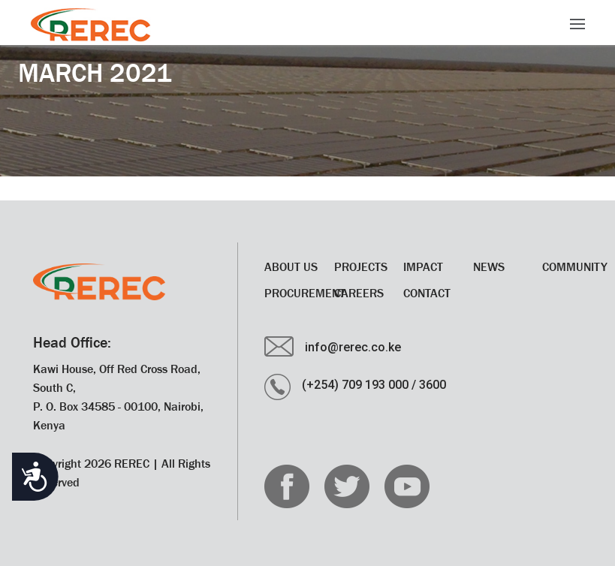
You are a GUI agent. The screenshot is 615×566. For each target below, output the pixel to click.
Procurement (304, 293)
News (489, 266)
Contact (427, 293)
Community (574, 266)
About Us (291, 266)
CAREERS (359, 293)
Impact (423, 266)
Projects (360, 266)
